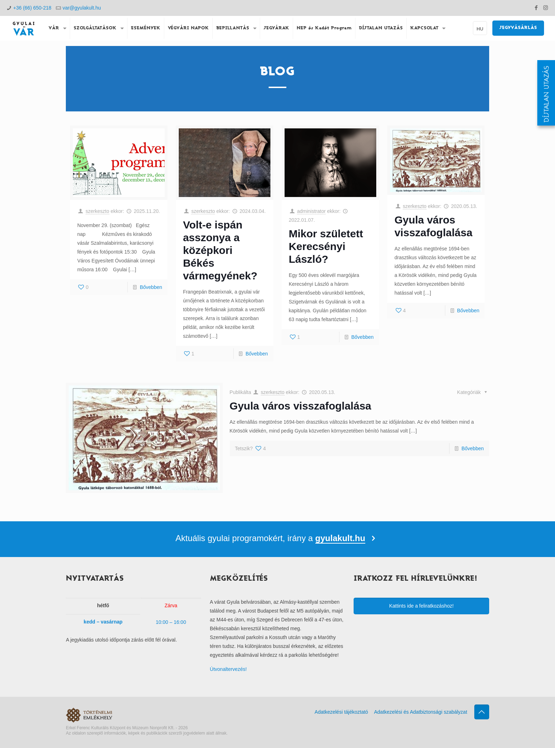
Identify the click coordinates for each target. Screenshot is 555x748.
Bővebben (151, 287)
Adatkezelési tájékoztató (341, 712)
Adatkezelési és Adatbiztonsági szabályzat (420, 712)
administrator (311, 211)
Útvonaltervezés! (228, 669)
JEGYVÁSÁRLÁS (518, 28)
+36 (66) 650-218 (32, 8)
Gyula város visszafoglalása (300, 406)
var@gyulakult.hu (82, 8)
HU (480, 28)
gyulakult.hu (340, 538)
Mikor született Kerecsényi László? (326, 246)
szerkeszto (97, 211)
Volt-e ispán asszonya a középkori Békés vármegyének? (220, 250)
